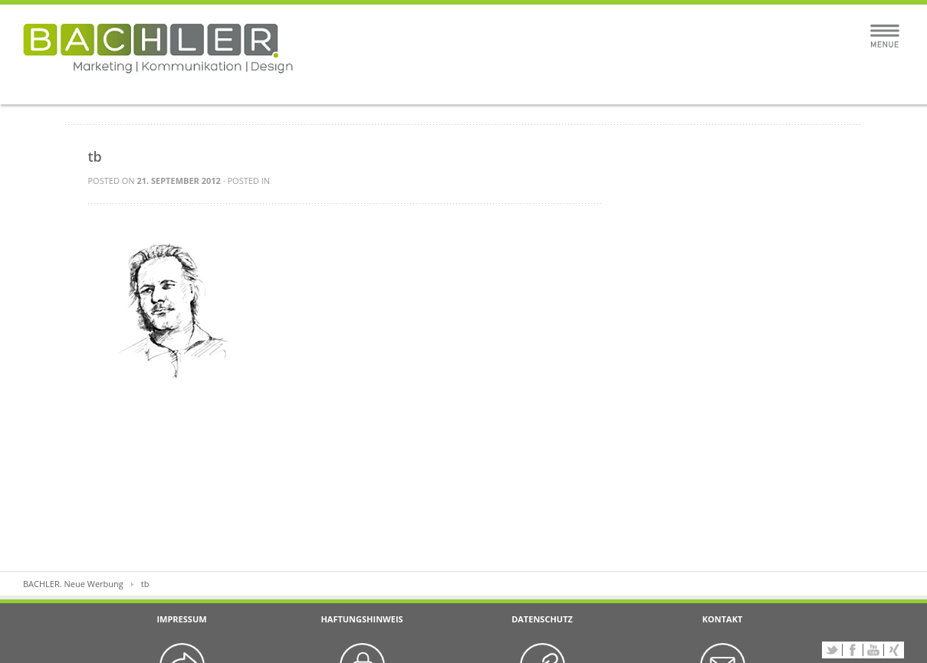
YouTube (873, 650)
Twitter (832, 650)
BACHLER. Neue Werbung (73, 583)
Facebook (852, 650)
